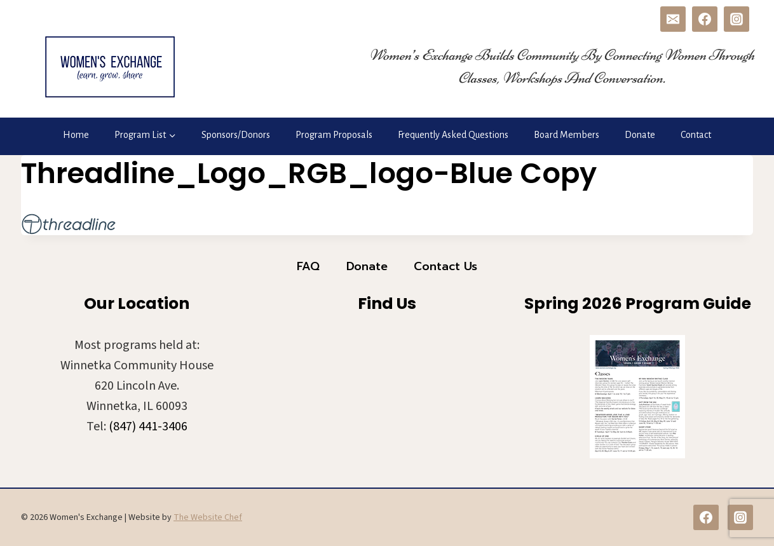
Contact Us (445, 266)
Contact (696, 135)
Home (76, 135)
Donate (640, 135)
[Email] (673, 19)
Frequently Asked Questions (453, 135)
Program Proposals (333, 135)
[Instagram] (736, 19)
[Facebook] (704, 19)
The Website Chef (207, 517)
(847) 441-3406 (148, 426)
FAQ (308, 266)
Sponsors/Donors (235, 135)
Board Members (566, 135)
